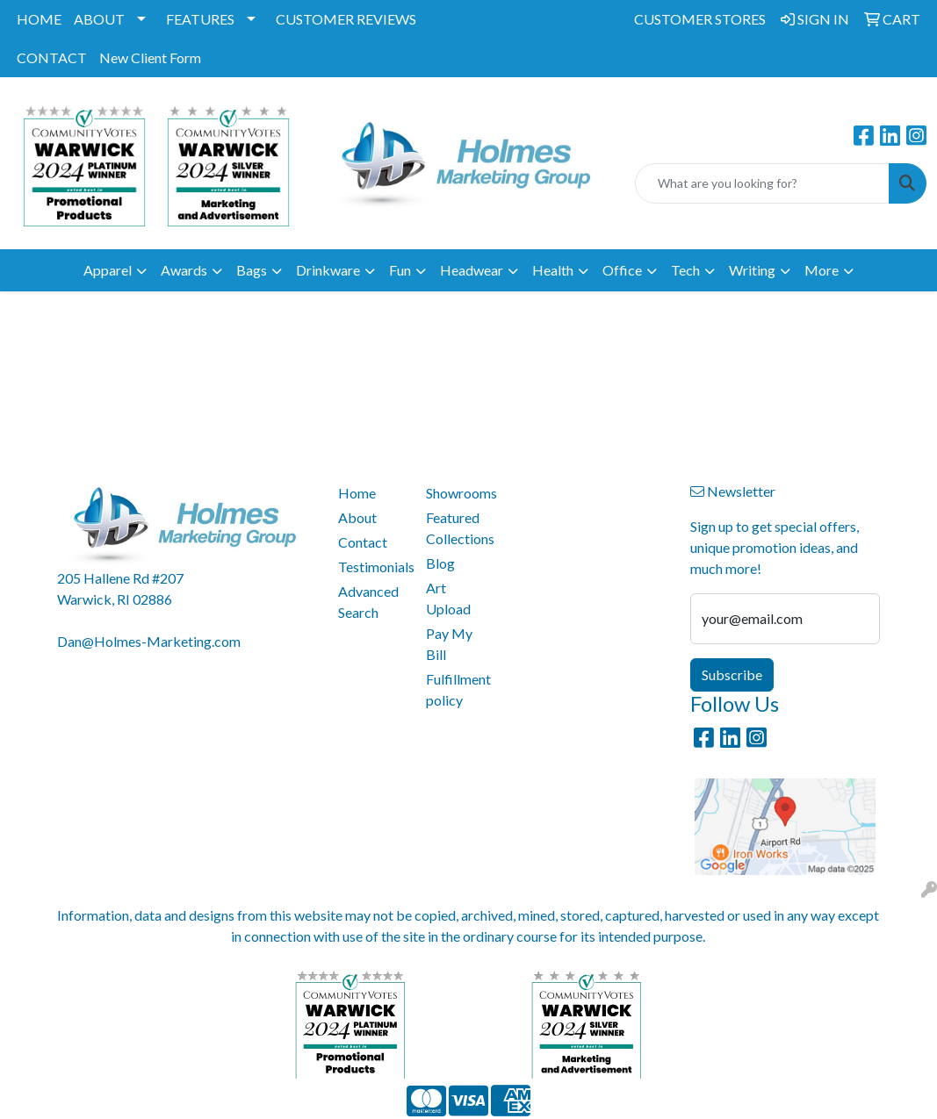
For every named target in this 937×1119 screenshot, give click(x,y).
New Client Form (150, 57)
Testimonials (371, 566)
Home (357, 492)
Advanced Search (368, 601)
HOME (39, 19)
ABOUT (99, 19)
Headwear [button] (471, 270)
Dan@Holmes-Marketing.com (149, 641)
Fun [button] (400, 270)
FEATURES (200, 19)
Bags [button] (251, 270)
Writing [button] (752, 270)
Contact (362, 542)
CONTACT (52, 57)
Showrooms (459, 492)
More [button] (821, 270)
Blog (440, 563)
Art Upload (448, 598)
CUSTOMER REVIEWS (346, 19)
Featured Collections (459, 528)
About (357, 517)
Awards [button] (184, 270)
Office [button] (622, 270)
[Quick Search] (762, 183)
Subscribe (732, 674)
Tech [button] (685, 270)
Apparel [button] (107, 270)
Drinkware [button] (328, 270)
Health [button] (552, 270)
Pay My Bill (449, 644)
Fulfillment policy (458, 689)
